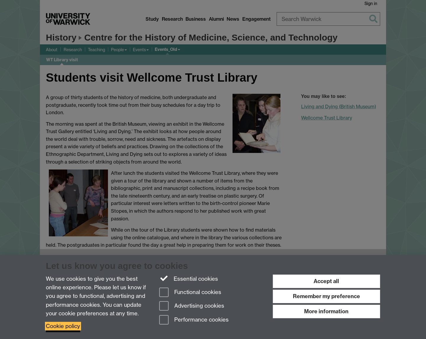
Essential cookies (188, 278)
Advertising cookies (191, 306)
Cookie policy (63, 326)
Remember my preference (326, 296)
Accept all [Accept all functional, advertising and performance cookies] (326, 281)
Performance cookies (194, 320)
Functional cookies (190, 292)
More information (326, 311)
